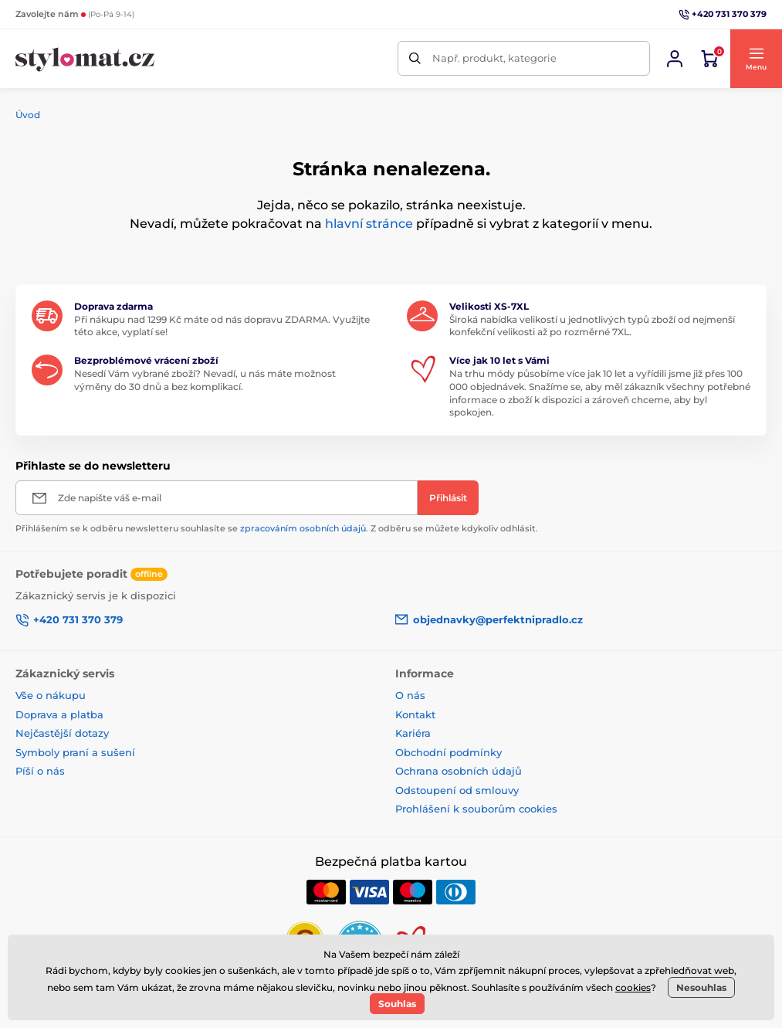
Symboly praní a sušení (75, 752)
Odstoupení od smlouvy (457, 790)
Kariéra (413, 733)
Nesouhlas (701, 987)
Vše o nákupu (50, 695)
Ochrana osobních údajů (458, 771)
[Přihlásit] (448, 497)
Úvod (27, 114)
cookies (633, 987)
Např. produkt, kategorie (494, 58)
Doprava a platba (59, 714)
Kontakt (415, 714)
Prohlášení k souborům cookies (476, 808)
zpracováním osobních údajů (303, 528)
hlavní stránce (369, 223)
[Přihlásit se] (675, 58)
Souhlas (397, 1003)
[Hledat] (415, 58)
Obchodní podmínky (448, 752)
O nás (410, 695)
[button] (756, 58)
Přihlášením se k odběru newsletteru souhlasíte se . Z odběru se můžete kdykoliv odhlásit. (276, 528)
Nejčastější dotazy (62, 733)
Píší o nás (40, 771)
